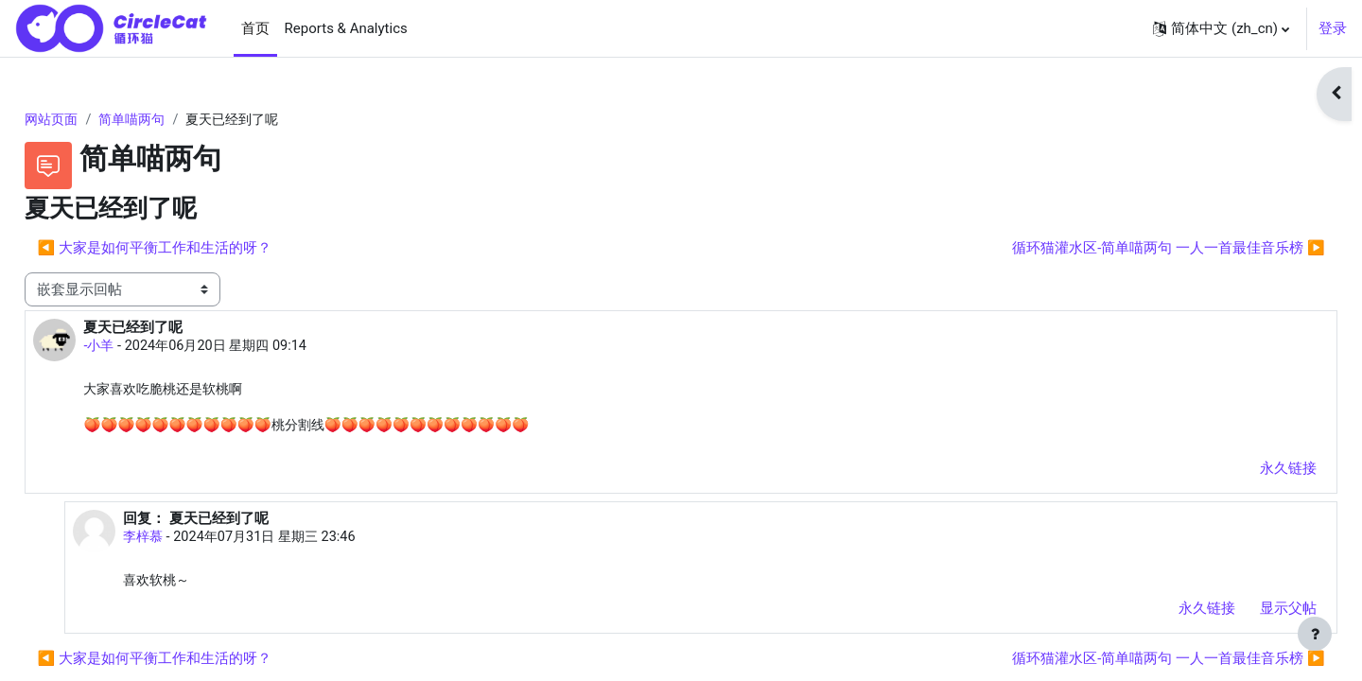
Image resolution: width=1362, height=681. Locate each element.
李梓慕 (184, 541)
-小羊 (142, 348)
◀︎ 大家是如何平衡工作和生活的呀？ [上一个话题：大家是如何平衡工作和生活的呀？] (196, 248)
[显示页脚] (1315, 634)
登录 (1332, 28)
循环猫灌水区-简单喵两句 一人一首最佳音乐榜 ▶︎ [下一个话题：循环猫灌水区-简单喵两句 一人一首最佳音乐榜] (1126, 248)
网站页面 (95, 120)
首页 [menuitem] (255, 28)
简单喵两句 (180, 120)
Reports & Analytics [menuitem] (346, 28)
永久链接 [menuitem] (1245, 471)
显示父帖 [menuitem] (1245, 612)
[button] (1221, 28)
